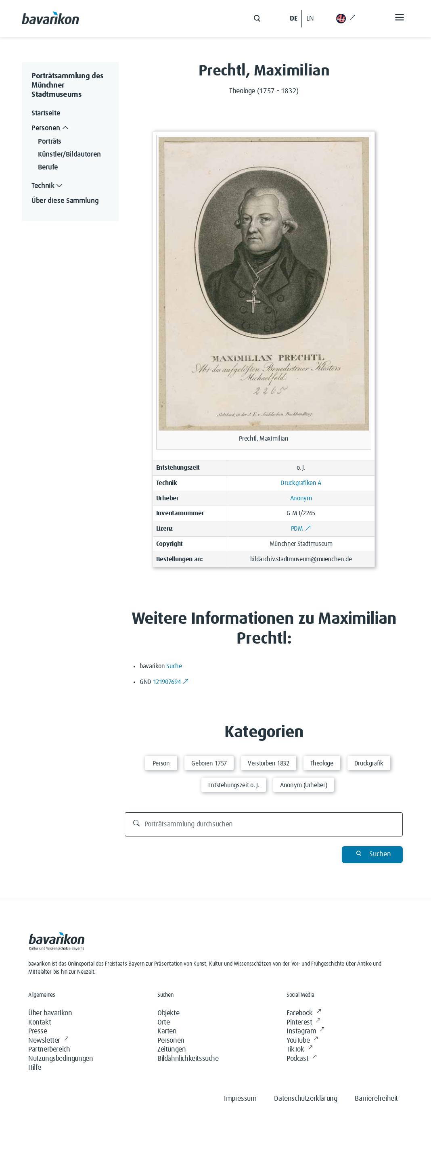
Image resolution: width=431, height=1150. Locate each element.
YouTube (302, 1040)
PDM (301, 528)
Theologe (321, 763)
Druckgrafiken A (300, 483)
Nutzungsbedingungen (60, 1058)
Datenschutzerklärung (305, 1098)
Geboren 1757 (209, 763)
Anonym (301, 498)
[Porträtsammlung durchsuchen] (264, 824)
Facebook (304, 1013)
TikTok (299, 1049)
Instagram (305, 1031)
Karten (167, 1031)
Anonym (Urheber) (303, 785)
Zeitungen (171, 1049)
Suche (174, 666)
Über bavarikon (50, 1013)
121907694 (171, 682)
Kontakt (39, 1022)
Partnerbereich (49, 1049)
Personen (170, 1040)
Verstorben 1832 (268, 763)
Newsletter (48, 1040)
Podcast (302, 1059)
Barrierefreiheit (376, 1098)
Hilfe (34, 1067)
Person (161, 763)
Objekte (168, 1013)
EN (310, 18)
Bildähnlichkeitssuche (188, 1058)
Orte (163, 1022)
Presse (37, 1031)
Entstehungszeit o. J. (233, 785)
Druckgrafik (368, 763)
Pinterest (303, 1022)
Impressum (240, 1098)
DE (293, 18)
